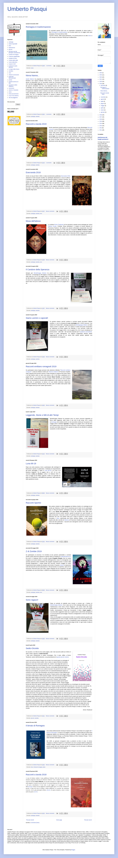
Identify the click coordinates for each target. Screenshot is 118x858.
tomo (89, 35)
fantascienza (12, 47)
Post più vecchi (88, 820)
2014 (100, 123)
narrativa (37, 116)
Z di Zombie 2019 (34, 551)
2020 (100, 81)
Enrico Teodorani (59, 224)
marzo (102, 110)
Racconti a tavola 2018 (36, 774)
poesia (10, 80)
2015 (100, 121)
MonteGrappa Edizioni (40, 273)
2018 (100, 115)
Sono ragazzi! (32, 600)
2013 (100, 125)
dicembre (103, 85)
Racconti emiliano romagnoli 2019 (41, 366)
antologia (33, 116)
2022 (100, 77)
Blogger (73, 849)
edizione (48, 790)
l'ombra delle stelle (13, 60)
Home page (59, 820)
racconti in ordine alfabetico (13, 85)
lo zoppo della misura (14, 69)
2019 (100, 83)
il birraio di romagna (38, 767)
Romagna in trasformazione (38, 27)
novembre (103, 97)
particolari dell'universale (12, 77)
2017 (100, 117)
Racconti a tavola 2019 (36, 124)
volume (62, 565)
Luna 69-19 (31, 463)
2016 (100, 119)
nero (41, 213)
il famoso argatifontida (14, 56)
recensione (11, 88)
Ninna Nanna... (32, 75)
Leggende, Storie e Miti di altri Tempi (42, 415)
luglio (102, 101)
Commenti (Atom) (35, 822)
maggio (103, 105)
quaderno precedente (86, 331)
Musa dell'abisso (33, 221)
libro (58, 518)
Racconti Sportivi (33, 503)
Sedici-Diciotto (32, 648)
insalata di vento (13, 58)
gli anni (32, 718)
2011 (100, 130)
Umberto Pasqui (27, 9)
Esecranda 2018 (33, 172)
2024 (100, 72)
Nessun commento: (50, 211)
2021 (100, 79)
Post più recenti (30, 820)
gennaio (103, 112)
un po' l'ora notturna (13, 95)
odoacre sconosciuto (14, 74)
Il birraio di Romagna (35, 725)
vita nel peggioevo (13, 97)
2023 (100, 75)
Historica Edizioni (53, 371)
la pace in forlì (12, 64)
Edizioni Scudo (52, 226)
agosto (102, 99)
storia (32, 68)
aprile (102, 108)
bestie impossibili (13, 44)
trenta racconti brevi (13, 93)
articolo (36, 791)
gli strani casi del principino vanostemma (14, 52)
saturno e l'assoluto (13, 90)
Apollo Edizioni (30, 79)
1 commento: (49, 65)
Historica (66, 520)
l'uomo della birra (13, 62)
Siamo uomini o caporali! (37, 318)
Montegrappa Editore (81, 325)
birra (32, 767)
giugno (102, 103)
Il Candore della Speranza (37, 269)
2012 (100, 127)
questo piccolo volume (63, 657)
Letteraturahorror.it (66, 556)
